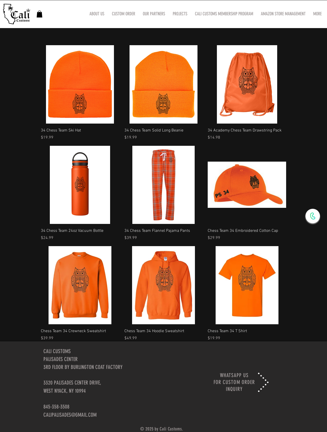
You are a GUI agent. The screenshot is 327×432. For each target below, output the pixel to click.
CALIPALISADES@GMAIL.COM (70, 415)
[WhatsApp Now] (312, 216)
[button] (39, 13)
